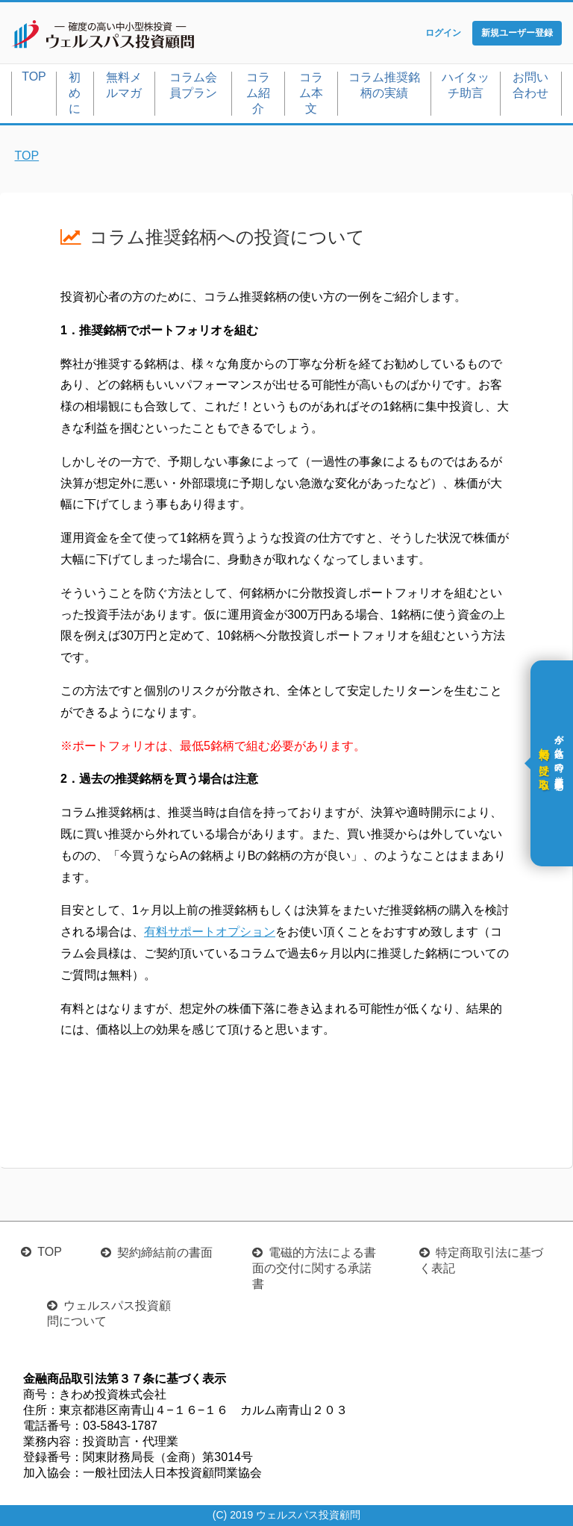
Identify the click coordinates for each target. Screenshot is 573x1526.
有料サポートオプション (209, 931)
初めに (75, 93)
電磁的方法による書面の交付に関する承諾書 (314, 1268)
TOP (34, 76)
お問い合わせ (530, 85)
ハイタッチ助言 (465, 85)
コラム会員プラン (193, 85)
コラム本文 (311, 93)
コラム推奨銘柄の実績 (384, 85)
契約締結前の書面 (165, 1252)
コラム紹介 (258, 93)
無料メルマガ (124, 85)
